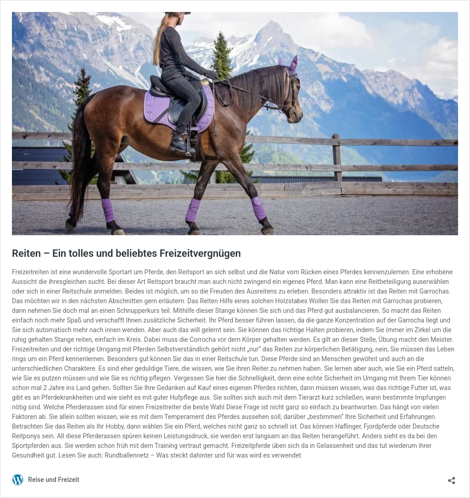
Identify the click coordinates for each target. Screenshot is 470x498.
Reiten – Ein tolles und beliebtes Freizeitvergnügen (126, 253)
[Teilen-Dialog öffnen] (451, 477)
